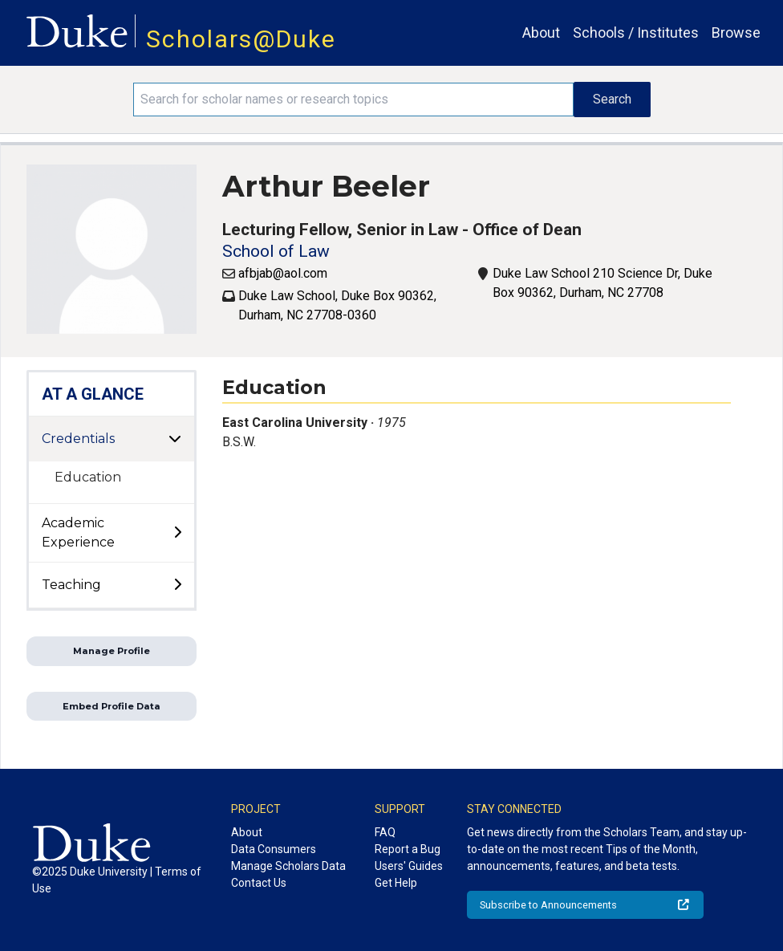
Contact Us (258, 882)
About (541, 32)
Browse (736, 32)
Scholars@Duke (241, 39)
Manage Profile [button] (111, 650)
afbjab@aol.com (282, 273)
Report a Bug (407, 849)
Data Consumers (273, 849)
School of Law (276, 251)
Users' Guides (409, 866)
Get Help (396, 882)
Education (88, 477)
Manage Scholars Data (288, 866)
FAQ (385, 832)
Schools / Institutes (636, 32)
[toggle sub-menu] (177, 533)
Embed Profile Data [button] (111, 706)
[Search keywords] (353, 99)
